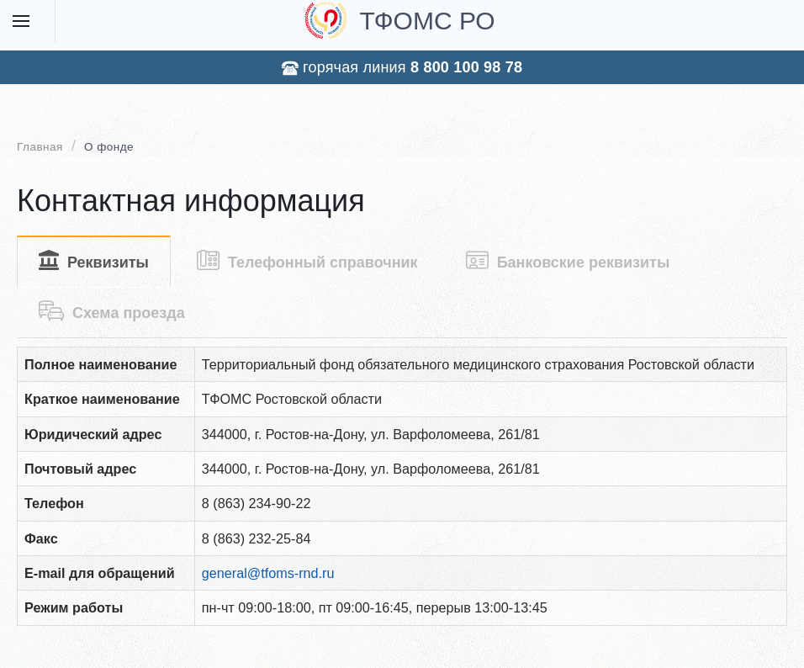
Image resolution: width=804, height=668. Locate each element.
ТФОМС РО (399, 20)
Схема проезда (112, 310)
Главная (40, 146)
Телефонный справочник (307, 260)
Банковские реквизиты (568, 260)
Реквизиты (94, 260)
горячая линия (402, 68)
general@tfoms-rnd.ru (268, 573)
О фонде (109, 146)
